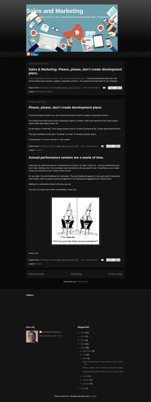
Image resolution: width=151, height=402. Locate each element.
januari (86, 384)
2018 (83, 333)
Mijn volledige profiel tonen (50, 336)
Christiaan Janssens (51, 332)
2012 (83, 347)
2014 (83, 340)
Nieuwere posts (36, 274)
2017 (83, 336)
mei (85, 355)
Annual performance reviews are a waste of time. (66, 157)
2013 (83, 344)
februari (86, 380)
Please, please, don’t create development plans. (65, 107)
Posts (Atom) (82, 281)
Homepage (76, 274)
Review (38, 264)
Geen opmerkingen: (91, 88)
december (87, 351)
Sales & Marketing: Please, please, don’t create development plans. (57, 78)
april (85, 358)
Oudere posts (115, 274)
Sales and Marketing (54, 11)
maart (85, 376)
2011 (83, 388)
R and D (38, 150)
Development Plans (43, 92)
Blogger (93, 396)
